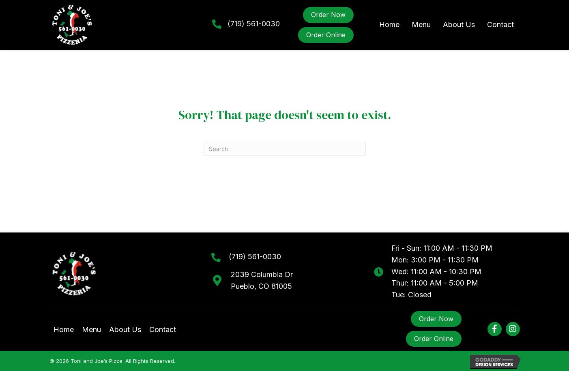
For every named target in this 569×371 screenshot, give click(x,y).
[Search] (285, 149)
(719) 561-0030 (254, 23)
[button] (494, 329)
